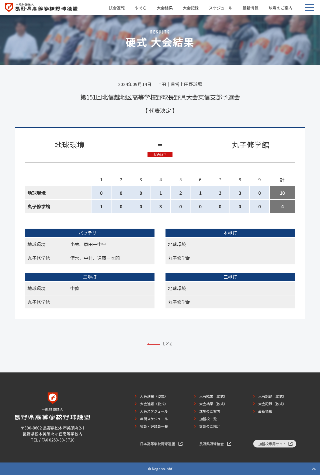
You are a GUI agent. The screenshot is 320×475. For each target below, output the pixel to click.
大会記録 (191, 8)
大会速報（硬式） (154, 396)
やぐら (141, 8)
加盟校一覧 (208, 418)
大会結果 (165, 8)
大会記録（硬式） (272, 396)
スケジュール (220, 8)
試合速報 (117, 8)
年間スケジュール (154, 418)
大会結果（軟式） (213, 403)
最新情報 (250, 8)
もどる (167, 343)
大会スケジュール (154, 411)
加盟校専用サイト (272, 443)
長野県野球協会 (211, 443)
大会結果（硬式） (213, 396)
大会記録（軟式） (272, 403)
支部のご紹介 (209, 426)
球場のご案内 (280, 8)
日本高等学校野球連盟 (157, 443)
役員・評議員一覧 (154, 426)
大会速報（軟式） (154, 403)
